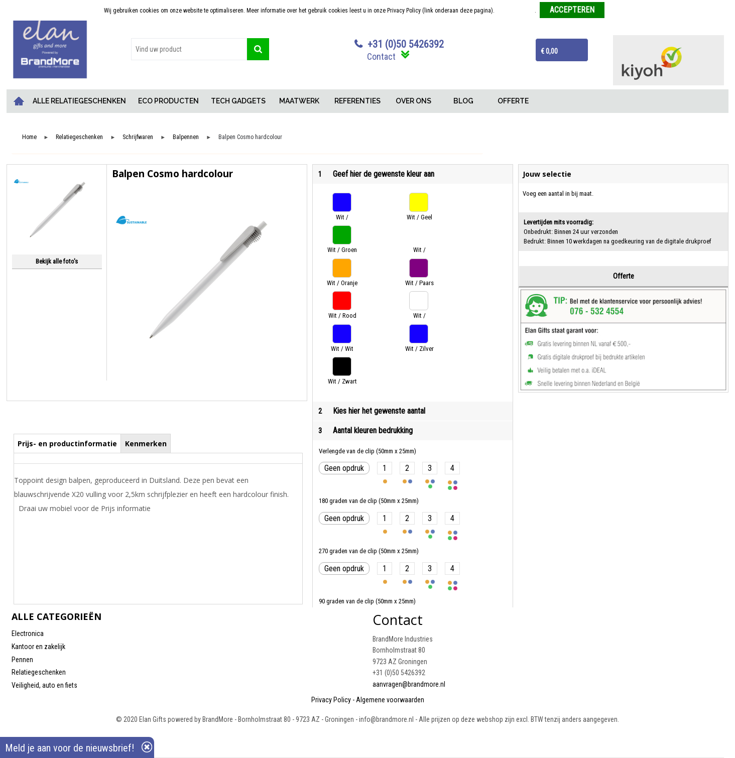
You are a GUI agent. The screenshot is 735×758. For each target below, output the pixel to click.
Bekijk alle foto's (57, 261)
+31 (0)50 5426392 (406, 44)
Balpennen (186, 137)
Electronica (28, 633)
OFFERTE (513, 101)
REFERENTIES (357, 101)
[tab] (67, 443)
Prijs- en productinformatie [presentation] (67, 443)
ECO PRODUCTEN (168, 101)
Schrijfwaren (137, 137)
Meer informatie (515, 10)
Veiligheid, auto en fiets (44, 685)
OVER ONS (413, 101)
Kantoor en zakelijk (38, 647)
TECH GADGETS (238, 101)
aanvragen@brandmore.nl (409, 684)
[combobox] (189, 49)
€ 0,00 (549, 51)
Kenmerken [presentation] (146, 443)
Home (19, 101)
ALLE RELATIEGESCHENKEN (79, 101)
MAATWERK (299, 101)
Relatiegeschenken (79, 137)
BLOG (463, 101)
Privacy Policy (331, 699)
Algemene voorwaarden (390, 699)
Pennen (22, 660)
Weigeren (620, 10)
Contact (381, 56)
